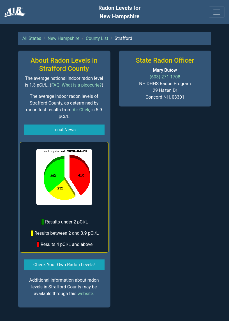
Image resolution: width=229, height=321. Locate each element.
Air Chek (81, 109)
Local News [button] (64, 129)
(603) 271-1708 (165, 77)
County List (97, 38)
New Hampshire (64, 38)
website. (86, 293)
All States (31, 38)
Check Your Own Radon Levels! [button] (64, 264)
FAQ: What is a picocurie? (76, 85)
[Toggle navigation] (217, 12)
